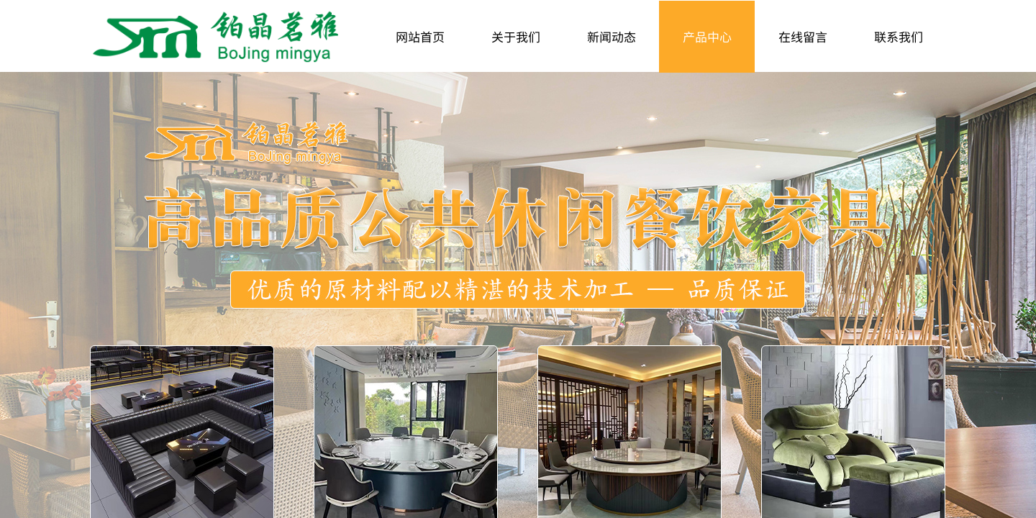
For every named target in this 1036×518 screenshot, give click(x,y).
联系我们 (898, 36)
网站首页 (420, 36)
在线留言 (802, 36)
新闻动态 (611, 36)
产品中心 (707, 36)
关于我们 (515, 36)
